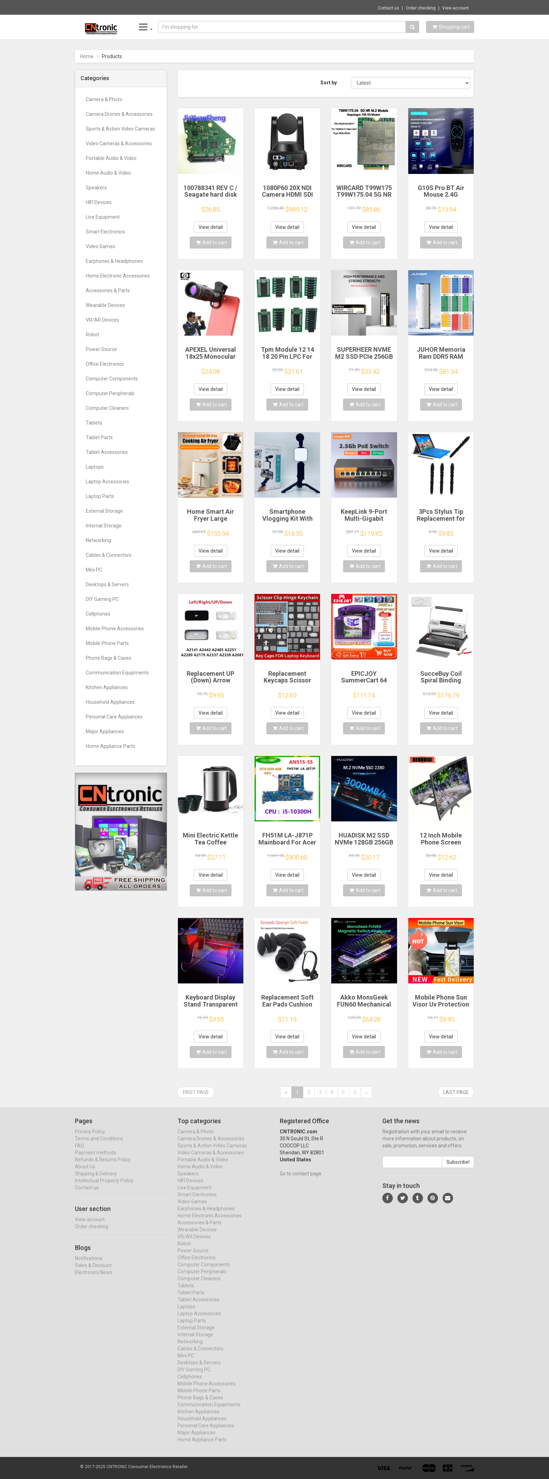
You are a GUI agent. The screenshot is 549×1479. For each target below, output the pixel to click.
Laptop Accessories (107, 481)
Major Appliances (105, 731)
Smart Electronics (105, 231)
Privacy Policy (90, 1138)
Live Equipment (103, 217)
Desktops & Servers (107, 584)
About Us (85, 1173)
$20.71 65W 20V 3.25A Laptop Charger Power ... (178, 7)
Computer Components (112, 378)
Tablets (94, 423)
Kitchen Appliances (107, 687)
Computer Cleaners (107, 408)
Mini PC (94, 570)
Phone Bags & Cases (108, 658)
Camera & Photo (104, 99)
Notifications (89, 1265)
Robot (92, 334)
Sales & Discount (93, 1272)
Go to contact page (300, 1180)
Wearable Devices (105, 305)
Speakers (96, 187)
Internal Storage (103, 525)
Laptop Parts (100, 496)
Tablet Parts (99, 437)
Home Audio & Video (108, 173)
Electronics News (93, 1279)
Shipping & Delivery (96, 1180)
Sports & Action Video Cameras (120, 129)
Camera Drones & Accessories (119, 114)
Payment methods (95, 1159)
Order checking (421, 8)
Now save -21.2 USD (102, 7)
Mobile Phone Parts (107, 643)
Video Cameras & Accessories (119, 143)
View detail (211, 227)
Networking (98, 540)
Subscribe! (458, 1168)
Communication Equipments (117, 672)
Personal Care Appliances (114, 717)
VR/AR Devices (102, 320)
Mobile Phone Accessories (115, 628)
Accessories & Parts (108, 290)
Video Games (100, 246)
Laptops (95, 467)
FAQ (79, 1152)
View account (455, 8)
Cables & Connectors (109, 555)
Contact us (388, 8)
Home (86, 56)
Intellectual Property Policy (104, 1187)
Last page (456, 1092)
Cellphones (98, 614)
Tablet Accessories (107, 452)
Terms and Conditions (99, 1145)
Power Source (101, 349)
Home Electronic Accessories (118, 276)
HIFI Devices (99, 202)
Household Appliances (110, 702)
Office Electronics (105, 364)
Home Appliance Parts (110, 746)
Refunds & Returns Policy (103, 1166)
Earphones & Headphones (114, 261)
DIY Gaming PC (102, 599)
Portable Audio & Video (111, 158)
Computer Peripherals (110, 393)
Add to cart (211, 242)
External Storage (104, 511)
